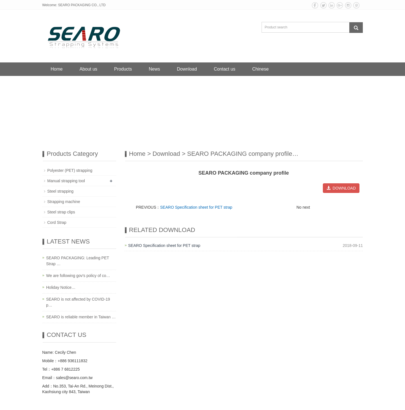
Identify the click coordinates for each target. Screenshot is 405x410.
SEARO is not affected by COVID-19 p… (78, 302)
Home (57, 69)
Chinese (260, 69)
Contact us (224, 69)
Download (187, 69)
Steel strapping (60, 191)
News (154, 69)
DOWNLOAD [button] (341, 188)
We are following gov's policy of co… (78, 275)
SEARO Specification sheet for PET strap (196, 207)
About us (88, 69)
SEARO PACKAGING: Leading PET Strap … (77, 261)
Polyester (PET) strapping (69, 170)
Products (123, 69)
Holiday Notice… (60, 287)
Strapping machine (63, 201)
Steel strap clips (61, 212)
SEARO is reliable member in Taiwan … (81, 317)
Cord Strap (56, 222)
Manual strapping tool (66, 181)
